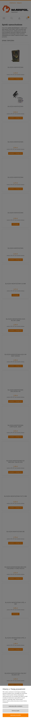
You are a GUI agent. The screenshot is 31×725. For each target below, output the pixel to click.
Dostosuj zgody (15, 710)
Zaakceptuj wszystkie (15, 715)
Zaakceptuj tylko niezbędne (15, 706)
